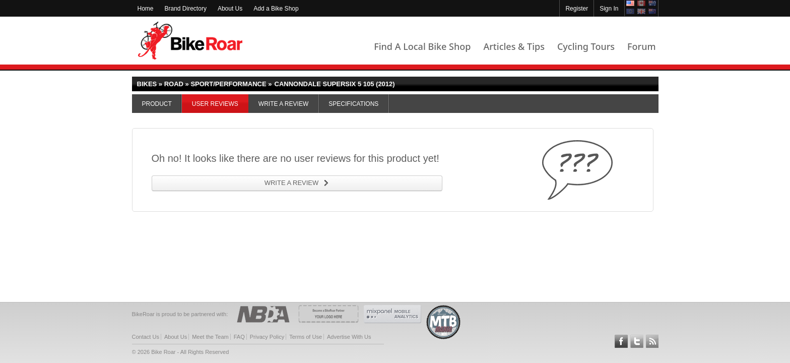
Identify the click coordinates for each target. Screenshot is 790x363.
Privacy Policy (267, 337)
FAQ (239, 337)
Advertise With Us (349, 337)
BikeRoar (190, 40)
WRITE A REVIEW (292, 183)
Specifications (353, 103)
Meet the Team (210, 337)
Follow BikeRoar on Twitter (636, 341)
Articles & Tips (513, 46)
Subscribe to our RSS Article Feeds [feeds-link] (652, 341)
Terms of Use (305, 337)
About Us (230, 8)
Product (157, 103)
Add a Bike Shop (275, 8)
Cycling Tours (586, 46)
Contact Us (145, 337)
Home (146, 8)
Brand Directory (186, 8)
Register (576, 8)
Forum (641, 46)
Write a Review (283, 103)
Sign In (609, 8)
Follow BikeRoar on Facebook (621, 341)
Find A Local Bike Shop (422, 46)
